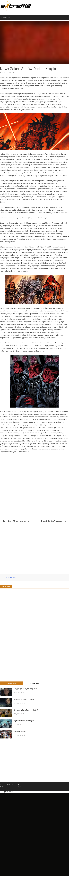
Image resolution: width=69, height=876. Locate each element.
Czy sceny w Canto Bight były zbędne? (26, 710)
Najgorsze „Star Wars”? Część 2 (24, 699)
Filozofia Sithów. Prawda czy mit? (53, 521)
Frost (16, 73)
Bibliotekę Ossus (19, 787)
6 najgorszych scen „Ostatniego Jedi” (25, 689)
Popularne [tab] (11, 683)
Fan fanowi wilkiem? (20, 731)
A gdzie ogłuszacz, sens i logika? (24, 721)
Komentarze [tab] (34, 683)
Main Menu (7, 17)
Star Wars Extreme (9, 577)
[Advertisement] (22, 546)
